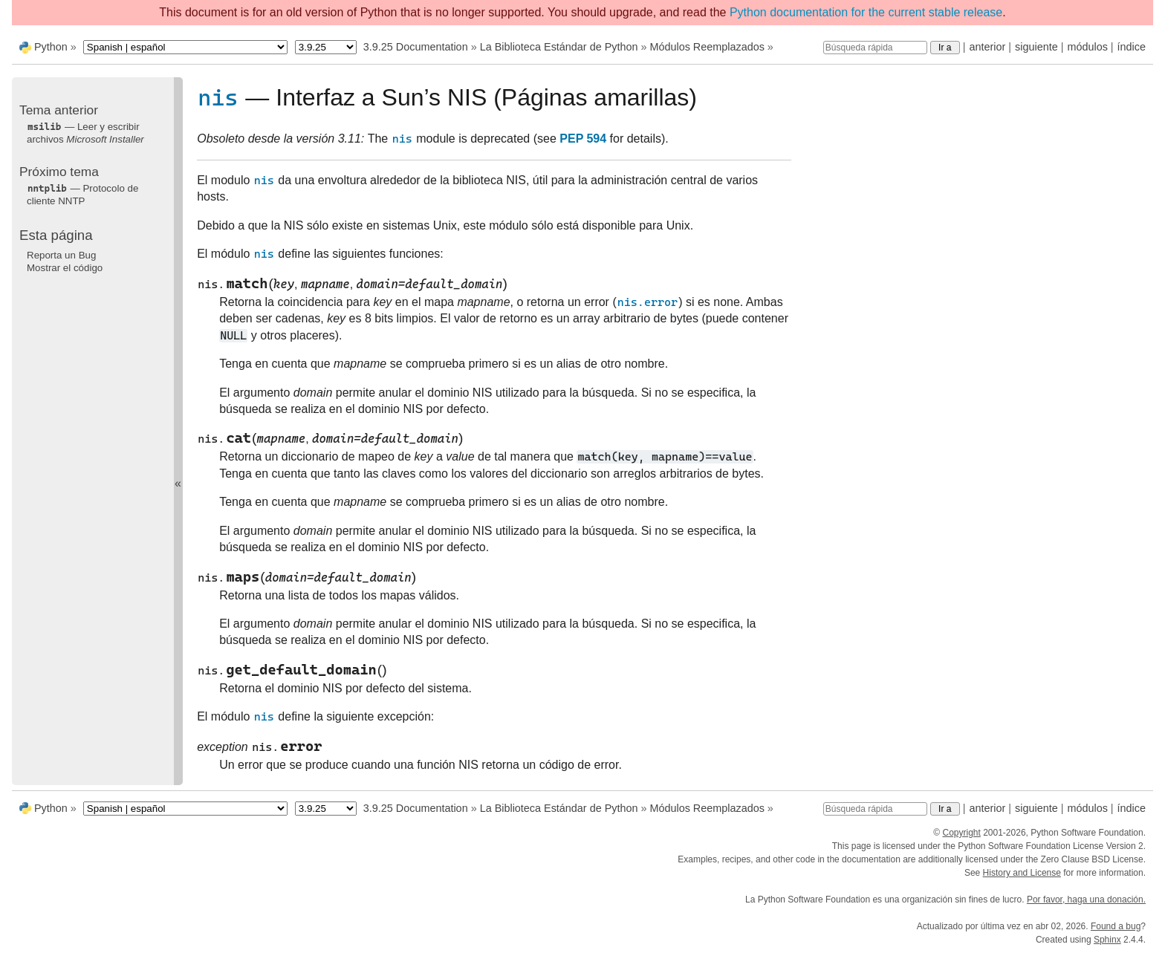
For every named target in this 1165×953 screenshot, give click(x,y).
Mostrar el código (65, 267)
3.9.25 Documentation (415, 47)
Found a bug (1115, 926)
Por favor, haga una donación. (1086, 899)
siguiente (1036, 47)
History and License (1022, 873)
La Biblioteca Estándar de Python (559, 47)
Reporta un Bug (61, 255)
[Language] (185, 47)
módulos (1087, 47)
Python (51, 47)
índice (1131, 47)
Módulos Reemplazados (706, 47)
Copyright (961, 832)
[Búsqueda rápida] (875, 47)
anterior (988, 47)
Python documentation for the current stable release (866, 12)
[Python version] (326, 47)
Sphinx (1107, 939)
